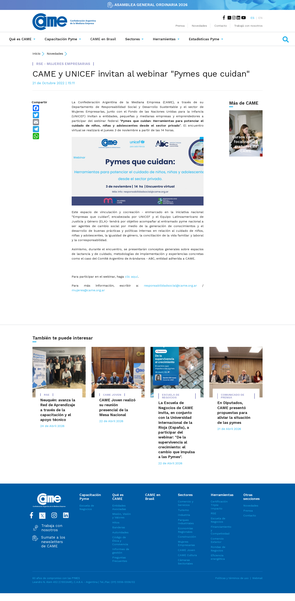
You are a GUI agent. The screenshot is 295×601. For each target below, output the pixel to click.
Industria (184, 514)
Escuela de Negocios (86, 507)
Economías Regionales (185, 530)
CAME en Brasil (103, 38)
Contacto (220, 25)
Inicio (36, 53)
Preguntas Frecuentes (119, 559)
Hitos (115, 522)
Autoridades (120, 532)
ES (252, 18)
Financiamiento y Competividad (220, 530)
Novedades (199, 25)
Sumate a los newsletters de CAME (53, 541)
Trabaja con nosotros (51, 528)
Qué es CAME (20, 39)
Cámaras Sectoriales (185, 561)
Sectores (132, 39)
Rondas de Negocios (218, 548)
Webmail (257, 578)
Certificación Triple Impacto (219, 505)
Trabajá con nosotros (248, 25)
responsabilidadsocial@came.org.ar (170, 285)
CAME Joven (186, 550)
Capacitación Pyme (61, 39)
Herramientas (164, 39)
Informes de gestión (120, 551)
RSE (213, 513)
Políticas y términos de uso (232, 578)
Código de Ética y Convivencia (120, 541)
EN (260, 18)
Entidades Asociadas (119, 507)
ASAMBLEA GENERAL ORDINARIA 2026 (148, 4)
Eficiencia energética (218, 557)
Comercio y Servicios (185, 503)
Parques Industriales (186, 521)
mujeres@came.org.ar (88, 290)
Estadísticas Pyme (204, 39)
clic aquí (131, 276)
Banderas (118, 527)
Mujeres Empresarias (186, 543)
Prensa (180, 25)
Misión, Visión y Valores (121, 515)
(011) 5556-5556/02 (123, 582)
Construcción (187, 536)
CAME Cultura (187, 555)
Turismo (183, 510)
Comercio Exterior (217, 540)
